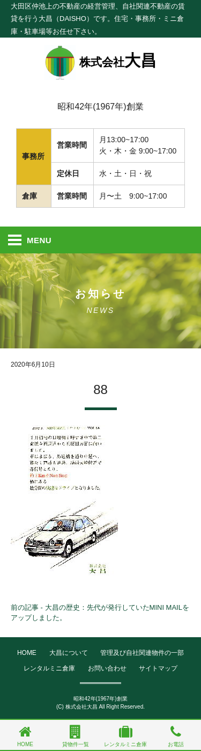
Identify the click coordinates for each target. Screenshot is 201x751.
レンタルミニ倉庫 (49, 668)
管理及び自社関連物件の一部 (142, 653)
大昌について (68, 653)
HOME (26, 653)
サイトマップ (158, 668)
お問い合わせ (107, 668)
